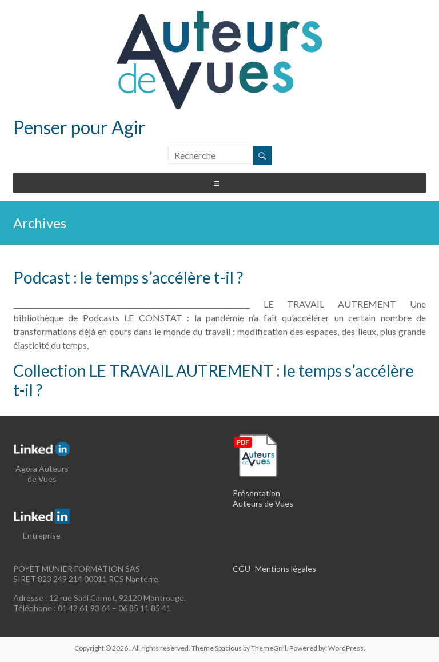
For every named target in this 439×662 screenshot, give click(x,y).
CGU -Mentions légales (274, 568)
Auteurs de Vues (263, 503)
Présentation (256, 493)
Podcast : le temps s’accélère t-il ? (128, 277)
